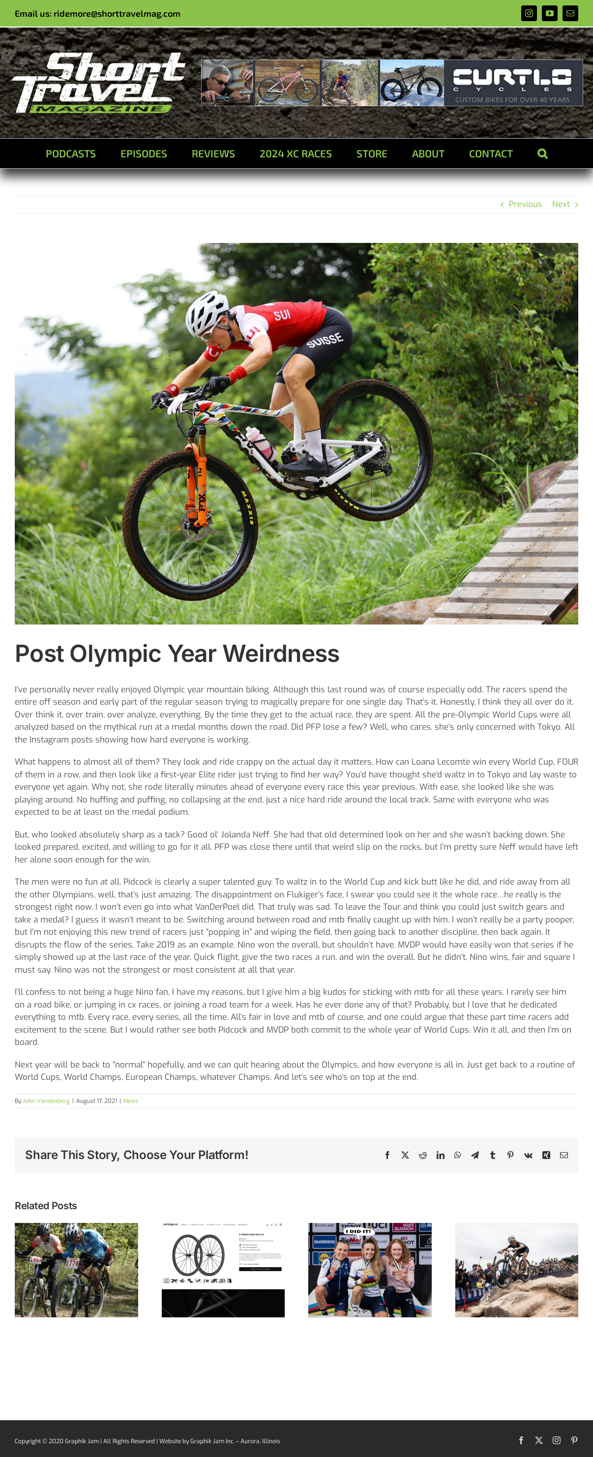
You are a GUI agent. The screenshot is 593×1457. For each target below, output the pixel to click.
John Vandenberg (46, 1101)
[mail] (570, 13)
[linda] (296, 433)
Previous (525, 204)
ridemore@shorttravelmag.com (117, 13)
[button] (542, 153)
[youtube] (550, 13)
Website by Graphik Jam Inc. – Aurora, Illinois (219, 1441)
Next (561, 204)
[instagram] (529, 13)
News (130, 1101)
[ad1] (392, 63)
